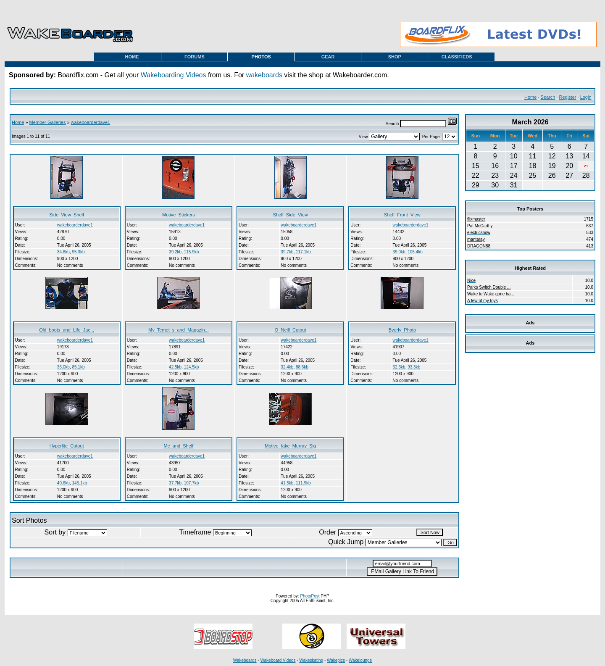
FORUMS (194, 56)
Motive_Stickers (178, 214)
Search (547, 97)
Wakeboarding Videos (173, 75)
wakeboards (264, 75)
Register (567, 97)
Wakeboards (245, 660)
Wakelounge (360, 660)
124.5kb (191, 367)
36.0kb (63, 367)
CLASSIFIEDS (457, 56)
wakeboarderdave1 (90, 122)
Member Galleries (47, 122)
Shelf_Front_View (402, 214)
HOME (132, 56)
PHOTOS (261, 56)
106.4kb (415, 252)
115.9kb (191, 252)
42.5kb (175, 367)
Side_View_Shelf (66, 214)
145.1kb (79, 483)
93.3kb (414, 367)
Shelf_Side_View (290, 214)
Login (586, 97)
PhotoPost (309, 596)
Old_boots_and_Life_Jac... (66, 329)
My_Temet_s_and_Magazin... (178, 329)
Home (530, 97)
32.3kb (399, 367)
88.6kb (302, 367)
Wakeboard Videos (277, 660)
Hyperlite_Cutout (67, 445)
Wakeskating (311, 660)
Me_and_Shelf (178, 445)
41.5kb (287, 483)
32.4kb (287, 367)
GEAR (328, 56)
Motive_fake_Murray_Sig (290, 445)
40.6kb (63, 483)
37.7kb (175, 483)
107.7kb (191, 483)
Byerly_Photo (402, 329)
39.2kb (175, 252)
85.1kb (78, 367)
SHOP (394, 56)
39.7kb (287, 252)
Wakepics (336, 660)
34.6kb (63, 252)
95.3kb (78, 252)
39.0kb (399, 252)
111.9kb (303, 483)
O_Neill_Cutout (290, 329)
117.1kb (303, 252)
